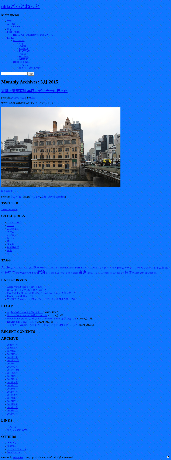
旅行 (9, 241)
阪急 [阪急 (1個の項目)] (152, 273)
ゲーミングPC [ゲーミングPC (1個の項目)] (135, 268)
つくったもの (14, 222)
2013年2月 (12, 410)
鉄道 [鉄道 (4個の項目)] (128, 272)
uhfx (32, 97)
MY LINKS (18, 40)
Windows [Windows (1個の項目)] (96, 268)
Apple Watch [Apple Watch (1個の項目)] (14, 268)
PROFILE (18, 26)
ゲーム (10, 231)
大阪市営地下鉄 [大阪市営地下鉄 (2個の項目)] (27, 273)
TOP (9, 21)
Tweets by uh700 (9, 209)
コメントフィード (16, 449)
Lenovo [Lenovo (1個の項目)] (48, 268)
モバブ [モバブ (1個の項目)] (156, 268)
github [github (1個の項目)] (31, 268)
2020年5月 (12, 354)
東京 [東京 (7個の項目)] (82, 272)
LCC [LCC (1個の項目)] (43, 268)
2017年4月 (12, 363)
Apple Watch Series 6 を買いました (25, 286)
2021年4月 (12, 345)
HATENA (24, 56)
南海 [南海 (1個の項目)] (17, 273)
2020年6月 (12, 351)
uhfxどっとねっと (20, 6)
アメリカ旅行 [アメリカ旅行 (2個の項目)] (114, 267)
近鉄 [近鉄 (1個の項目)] (122, 273)
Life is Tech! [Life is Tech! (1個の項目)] (55, 268)
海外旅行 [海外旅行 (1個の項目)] (113, 273)
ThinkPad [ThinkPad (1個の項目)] (84, 268)
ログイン (12, 443)
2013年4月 (12, 404)
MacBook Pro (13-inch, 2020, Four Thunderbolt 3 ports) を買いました (41, 293)
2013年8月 (12, 398)
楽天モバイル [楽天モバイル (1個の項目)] (92, 273)
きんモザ (35, 196)
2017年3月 (12, 366)
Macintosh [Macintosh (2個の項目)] (75, 267)
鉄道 (9, 250)
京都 (43, 196)
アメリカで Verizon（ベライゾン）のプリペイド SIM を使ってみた (42, 299)
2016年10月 (13, 370)
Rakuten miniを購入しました (22, 296)
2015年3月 (12, 376)
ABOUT (11, 24)
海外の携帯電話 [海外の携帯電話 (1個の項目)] (103, 273)
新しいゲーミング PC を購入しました (27, 290)
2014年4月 (12, 392)
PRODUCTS (13, 32)
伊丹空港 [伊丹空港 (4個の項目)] (8, 272)
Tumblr (22, 54)
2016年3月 (12, 373)
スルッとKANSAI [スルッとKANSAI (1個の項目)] (147, 268)
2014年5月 (12, 388)
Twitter (22, 46)
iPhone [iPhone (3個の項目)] (37, 267)
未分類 (10, 244)
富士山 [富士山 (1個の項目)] (48, 273)
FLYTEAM (24, 51)
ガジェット (13, 228)
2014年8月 (12, 382)
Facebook (23, 48)
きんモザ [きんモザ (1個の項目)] (103, 268)
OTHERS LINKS (21, 62)
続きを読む (8, 191)
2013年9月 (12, 395)
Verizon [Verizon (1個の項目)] (90, 268)
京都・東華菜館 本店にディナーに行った (34, 91)
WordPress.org (14, 452)
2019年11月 (13, 360)
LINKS (10, 38)
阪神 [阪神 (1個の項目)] (155, 273)
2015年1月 (12, 379)
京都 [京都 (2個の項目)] (161, 267)
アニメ (14, 196)
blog (9, 29)
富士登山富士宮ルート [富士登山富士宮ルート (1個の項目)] (59, 273)
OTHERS (23, 59)
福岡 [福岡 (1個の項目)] (118, 273)
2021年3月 (12, 348)
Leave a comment (56, 196)
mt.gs (21, 43)
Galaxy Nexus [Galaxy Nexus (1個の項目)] (23, 268)
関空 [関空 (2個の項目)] (147, 273)
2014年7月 (12, 385)
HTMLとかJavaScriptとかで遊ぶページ (33, 35)
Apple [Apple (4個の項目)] (5, 267)
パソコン (12, 235)
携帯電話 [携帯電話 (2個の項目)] (73, 273)
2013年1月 (12, 413)
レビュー (12, 238)
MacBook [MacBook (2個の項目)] (65, 267)
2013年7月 (12, 401)
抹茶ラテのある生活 (30, 68)
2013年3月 (12, 407)
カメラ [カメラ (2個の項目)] (125, 267)
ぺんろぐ (24, 64)
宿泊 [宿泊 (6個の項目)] (41, 272)
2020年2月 (12, 357)
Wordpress (18, 457)
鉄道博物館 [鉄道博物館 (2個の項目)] (138, 273)
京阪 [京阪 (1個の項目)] (166, 268)
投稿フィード (14, 446)
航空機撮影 (13, 247)
